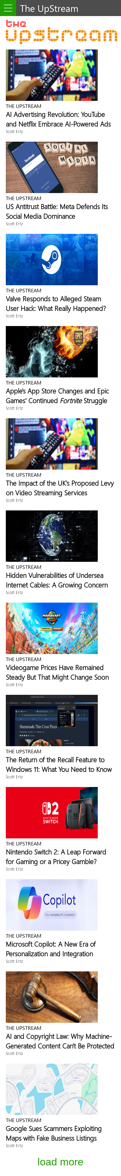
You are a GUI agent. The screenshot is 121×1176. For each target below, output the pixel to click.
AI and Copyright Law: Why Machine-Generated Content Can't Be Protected (60, 1040)
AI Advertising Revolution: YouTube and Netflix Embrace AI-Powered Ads (58, 118)
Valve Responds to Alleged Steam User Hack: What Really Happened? (56, 303)
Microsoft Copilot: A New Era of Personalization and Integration (51, 948)
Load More (60, 1162)
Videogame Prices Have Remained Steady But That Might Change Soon (57, 672)
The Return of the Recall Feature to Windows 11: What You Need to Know (59, 764)
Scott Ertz (14, 131)
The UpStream (23, 105)
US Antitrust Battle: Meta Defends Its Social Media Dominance (57, 211)
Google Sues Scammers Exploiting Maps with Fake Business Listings (54, 1133)
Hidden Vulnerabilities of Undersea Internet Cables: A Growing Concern (57, 579)
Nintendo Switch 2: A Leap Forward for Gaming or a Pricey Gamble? (56, 856)
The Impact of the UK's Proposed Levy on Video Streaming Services (60, 487)
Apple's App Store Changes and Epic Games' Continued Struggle (57, 395)
